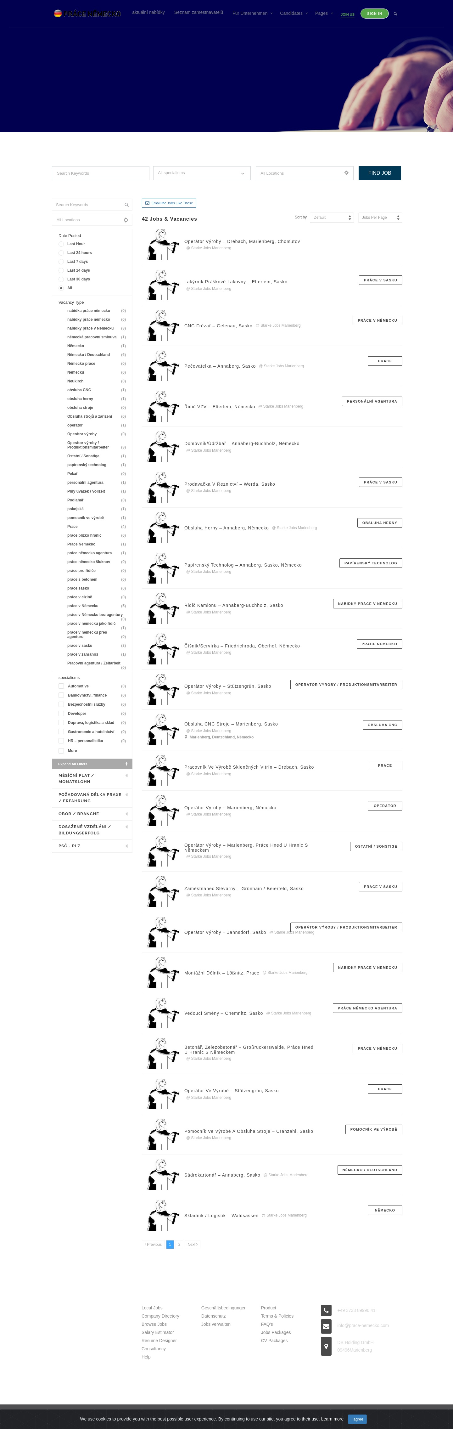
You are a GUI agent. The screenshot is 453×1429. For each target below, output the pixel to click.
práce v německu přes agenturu (97, 634)
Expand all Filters (93, 764)
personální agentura (97, 482)
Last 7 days (77, 261)
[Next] (192, 1244)
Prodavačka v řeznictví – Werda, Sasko (229, 484)
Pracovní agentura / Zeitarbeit (97, 664)
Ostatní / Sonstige (97, 456)
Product (268, 1307)
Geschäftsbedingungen (224, 1307)
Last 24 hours (79, 253)
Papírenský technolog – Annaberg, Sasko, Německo (243, 565)
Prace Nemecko (97, 544)
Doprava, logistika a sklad (98, 722)
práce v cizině (97, 597)
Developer (98, 713)
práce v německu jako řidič (97, 624)
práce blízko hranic (97, 535)
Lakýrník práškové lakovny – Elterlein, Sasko (236, 281)
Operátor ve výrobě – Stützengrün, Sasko (231, 1090)
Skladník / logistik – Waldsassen (221, 1215)
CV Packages (274, 1340)
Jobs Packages (276, 1332)
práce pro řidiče (97, 570)
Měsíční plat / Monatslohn (76, 778)
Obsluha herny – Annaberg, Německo (226, 527)
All (69, 288)
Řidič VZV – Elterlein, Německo (219, 406)
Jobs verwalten (216, 1324)
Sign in (374, 13)
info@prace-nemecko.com (363, 1325)
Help (146, 1356)
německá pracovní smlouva (97, 337)
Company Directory (160, 1316)
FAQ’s (267, 1324)
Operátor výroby (97, 434)
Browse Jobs (154, 1324)
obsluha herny (97, 399)
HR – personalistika (98, 741)
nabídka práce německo (97, 310)
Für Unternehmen (249, 13)
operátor (97, 425)
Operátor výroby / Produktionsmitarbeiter (97, 445)
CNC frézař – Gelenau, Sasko (218, 325)
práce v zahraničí (97, 654)
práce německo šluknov (97, 562)
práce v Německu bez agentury (97, 616)
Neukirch (97, 381)
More (72, 750)
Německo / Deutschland (97, 355)
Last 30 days (78, 279)
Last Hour (76, 244)
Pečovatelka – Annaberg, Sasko (220, 366)
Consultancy (154, 1348)
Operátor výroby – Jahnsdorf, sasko (225, 932)
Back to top (387, 1418)
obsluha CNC (97, 390)
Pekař (97, 474)
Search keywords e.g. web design (79, 186)
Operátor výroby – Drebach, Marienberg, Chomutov (242, 241)
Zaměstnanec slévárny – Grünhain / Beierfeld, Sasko (244, 888)
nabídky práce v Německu (97, 328)
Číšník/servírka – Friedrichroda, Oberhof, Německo (242, 645)
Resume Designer (159, 1340)
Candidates (291, 13)
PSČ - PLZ (70, 846)
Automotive (98, 686)
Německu (97, 372)
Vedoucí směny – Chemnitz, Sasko (223, 1013)
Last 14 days (78, 270)
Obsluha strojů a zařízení (97, 416)
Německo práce (97, 363)
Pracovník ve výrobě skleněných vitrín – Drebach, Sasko (249, 767)
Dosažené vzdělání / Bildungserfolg (85, 829)
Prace (97, 526)
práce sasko (97, 588)
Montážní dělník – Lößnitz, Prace (222, 972)
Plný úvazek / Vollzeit (97, 491)
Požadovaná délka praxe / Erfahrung (90, 797)
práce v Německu (97, 606)
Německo (97, 346)
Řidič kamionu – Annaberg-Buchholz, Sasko (233, 605)
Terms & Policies (277, 1316)
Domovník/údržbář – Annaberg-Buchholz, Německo (241, 443)
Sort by (301, 217)
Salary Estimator (158, 1332)
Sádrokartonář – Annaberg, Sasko (222, 1175)
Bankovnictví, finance (98, 695)
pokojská (97, 509)
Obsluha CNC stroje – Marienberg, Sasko (231, 723)
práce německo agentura (97, 553)
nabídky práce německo (97, 319)
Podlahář (97, 500)
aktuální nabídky (148, 12)
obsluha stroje (97, 407)
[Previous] (153, 1244)
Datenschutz (213, 1316)
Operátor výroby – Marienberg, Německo (230, 807)
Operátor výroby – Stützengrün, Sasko (227, 686)
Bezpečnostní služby (98, 704)
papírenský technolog (97, 465)
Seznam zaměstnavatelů (198, 12)
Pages (321, 13)
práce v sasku (97, 645)
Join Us (348, 14)
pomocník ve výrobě (97, 518)
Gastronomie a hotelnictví (98, 732)
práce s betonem (97, 579)
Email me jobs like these (172, 203)
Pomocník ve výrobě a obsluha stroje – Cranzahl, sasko (248, 1131)
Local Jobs (152, 1307)
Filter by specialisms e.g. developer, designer (190, 186)
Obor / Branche (79, 813)
